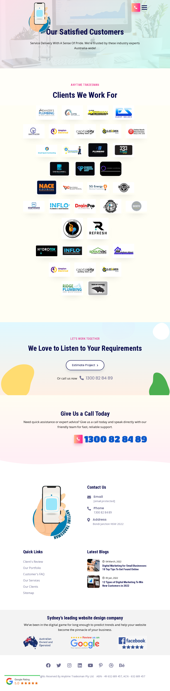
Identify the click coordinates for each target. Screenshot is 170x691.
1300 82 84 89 (96, 378)
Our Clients (30, 587)
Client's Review (33, 562)
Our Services (31, 580)
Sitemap (28, 593)
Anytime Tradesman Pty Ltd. (77, 676)
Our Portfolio (32, 568)
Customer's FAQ (34, 574)
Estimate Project (85, 365)
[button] (144, 7)
